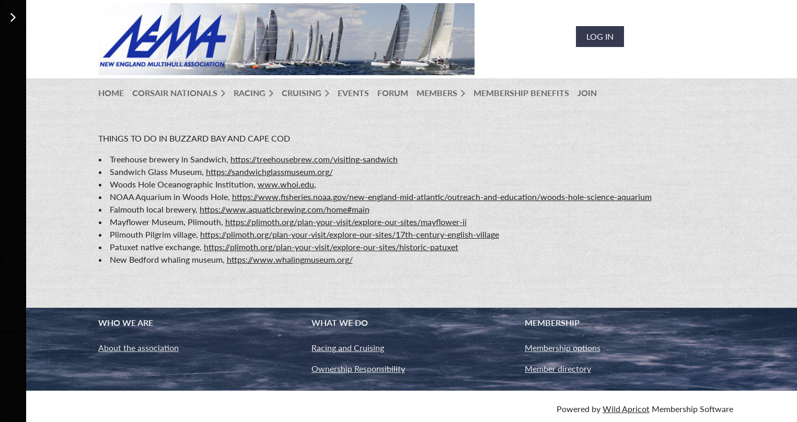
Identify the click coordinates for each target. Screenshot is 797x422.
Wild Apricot (626, 409)
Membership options (562, 348)
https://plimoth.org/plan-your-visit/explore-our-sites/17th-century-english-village (349, 234)
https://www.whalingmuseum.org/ (290, 259)
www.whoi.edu (286, 184)
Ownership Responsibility (358, 368)
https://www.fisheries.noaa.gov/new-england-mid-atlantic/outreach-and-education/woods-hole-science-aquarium (442, 197)
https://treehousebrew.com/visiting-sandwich (314, 159)
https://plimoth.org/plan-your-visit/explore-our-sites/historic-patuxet (331, 247)
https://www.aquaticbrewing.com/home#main (284, 209)
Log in (600, 36)
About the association (138, 348)
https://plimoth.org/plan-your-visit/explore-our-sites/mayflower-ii (346, 222)
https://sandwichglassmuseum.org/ (269, 172)
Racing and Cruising (347, 348)
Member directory (558, 368)
